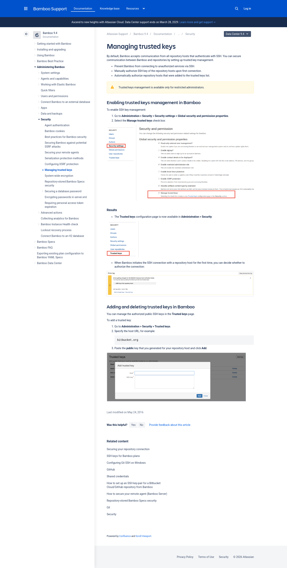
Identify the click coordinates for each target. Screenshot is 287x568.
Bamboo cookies (55, 131)
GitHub (111, 469)
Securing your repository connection (128, 449)
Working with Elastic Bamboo (58, 84)
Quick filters (48, 90)
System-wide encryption (59, 175)
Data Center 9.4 (238, 34)
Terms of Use (206, 556)
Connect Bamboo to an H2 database (62, 235)
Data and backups (51, 113)
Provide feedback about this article (169, 424)
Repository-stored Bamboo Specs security (131, 500)
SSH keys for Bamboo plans (123, 456)
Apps (44, 107)
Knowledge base (110, 8)
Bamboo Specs (46, 241)
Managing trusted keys (58, 169)
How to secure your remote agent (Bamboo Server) (137, 493)
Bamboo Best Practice (50, 61)
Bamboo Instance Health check (59, 224)
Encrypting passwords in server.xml (66, 197)
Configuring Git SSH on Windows (126, 462)
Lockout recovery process (56, 230)
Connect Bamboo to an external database (65, 102)
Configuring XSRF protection (61, 164)
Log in (247, 8)
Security (46, 119)
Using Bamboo (45, 55)
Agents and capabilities (55, 78)
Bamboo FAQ (44, 247)
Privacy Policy (185, 556)
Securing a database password (63, 191)
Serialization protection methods (64, 158)
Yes (133, 424)
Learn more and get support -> (197, 22)
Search (237, 8)
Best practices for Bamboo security (66, 136)
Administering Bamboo (51, 67)
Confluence (125, 536)
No (141, 424)
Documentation (83, 8)
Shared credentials (118, 476)
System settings (50, 72)
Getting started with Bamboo (54, 43)
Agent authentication (57, 125)
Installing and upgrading (51, 49)
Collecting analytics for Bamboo (60, 218)
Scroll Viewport (143, 536)
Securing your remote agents (62, 152)
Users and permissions (54, 96)
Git (108, 507)
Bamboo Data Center (49, 263)
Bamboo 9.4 (50, 33)
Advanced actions (51, 212)
